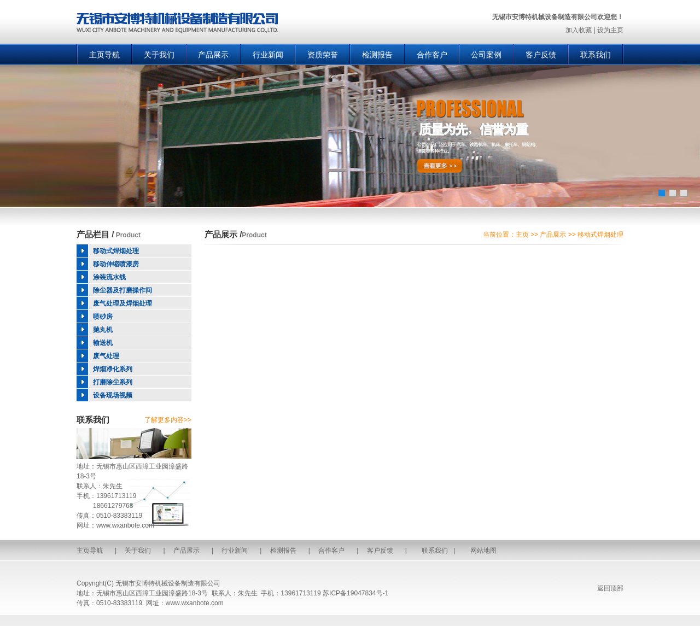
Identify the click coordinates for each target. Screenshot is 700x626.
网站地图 (483, 550)
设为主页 (610, 30)
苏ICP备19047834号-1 (355, 593)
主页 (522, 234)
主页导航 (104, 54)
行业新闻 (268, 54)
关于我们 (159, 54)
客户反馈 (541, 54)
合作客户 (432, 54)
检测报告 (377, 54)
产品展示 (213, 54)
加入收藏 (578, 30)
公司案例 (486, 54)
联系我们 (595, 54)
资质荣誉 (322, 54)
